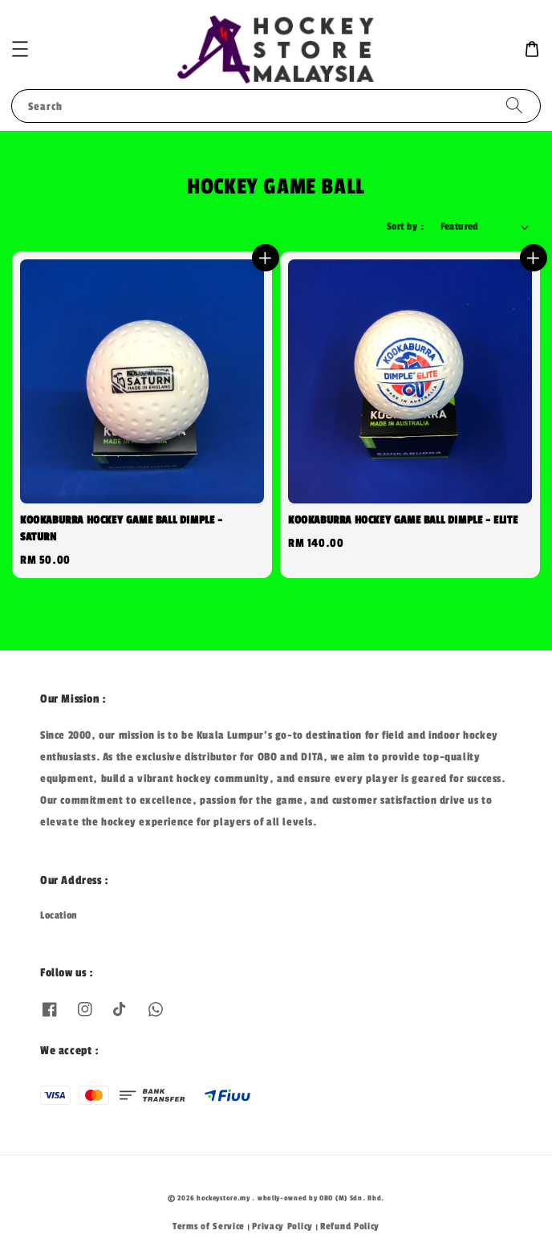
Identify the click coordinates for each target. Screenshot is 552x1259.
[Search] (514, 105)
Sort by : (405, 226)
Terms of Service (208, 1226)
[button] (20, 49)
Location (59, 915)
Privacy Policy (282, 1226)
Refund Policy (350, 1226)
